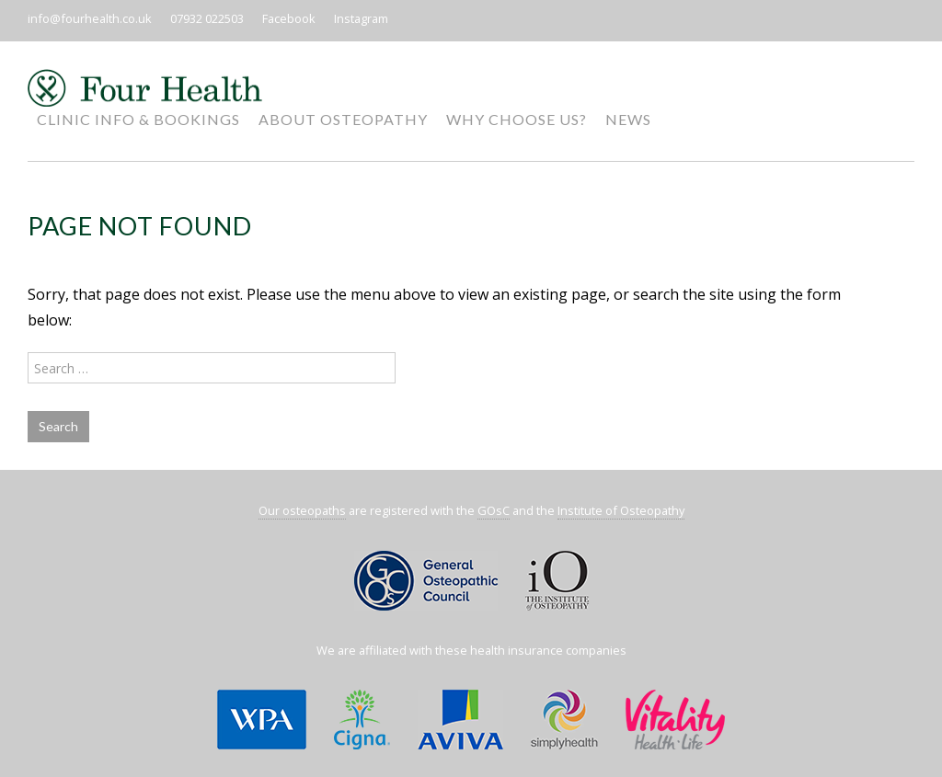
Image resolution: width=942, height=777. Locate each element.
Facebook (289, 18)
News (628, 119)
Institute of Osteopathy (620, 510)
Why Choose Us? (516, 119)
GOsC (493, 510)
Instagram (361, 18)
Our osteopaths (302, 510)
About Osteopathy (343, 119)
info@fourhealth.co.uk (90, 18)
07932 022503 (207, 18)
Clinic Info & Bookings (138, 119)
